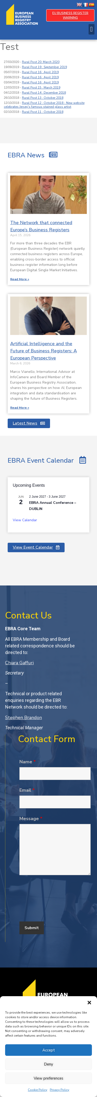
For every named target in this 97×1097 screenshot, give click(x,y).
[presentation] (58, 903)
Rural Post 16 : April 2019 (40, 72)
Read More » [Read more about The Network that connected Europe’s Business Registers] (19, 279)
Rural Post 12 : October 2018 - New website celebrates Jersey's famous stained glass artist (44, 105)
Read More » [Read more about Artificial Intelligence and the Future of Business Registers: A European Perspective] (19, 408)
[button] (89, 1002)
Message (30, 818)
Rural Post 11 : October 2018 (42, 112)
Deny (48, 1064)
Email (27, 790)
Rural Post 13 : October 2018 (42, 98)
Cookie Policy (37, 1090)
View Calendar (25, 520)
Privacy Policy (59, 1090)
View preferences (48, 1078)
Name (27, 761)
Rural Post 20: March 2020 (40, 62)
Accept (48, 1050)
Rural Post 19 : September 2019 (44, 67)
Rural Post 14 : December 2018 (44, 93)
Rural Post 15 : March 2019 (41, 87)
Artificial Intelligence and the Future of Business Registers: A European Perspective (43, 351)
